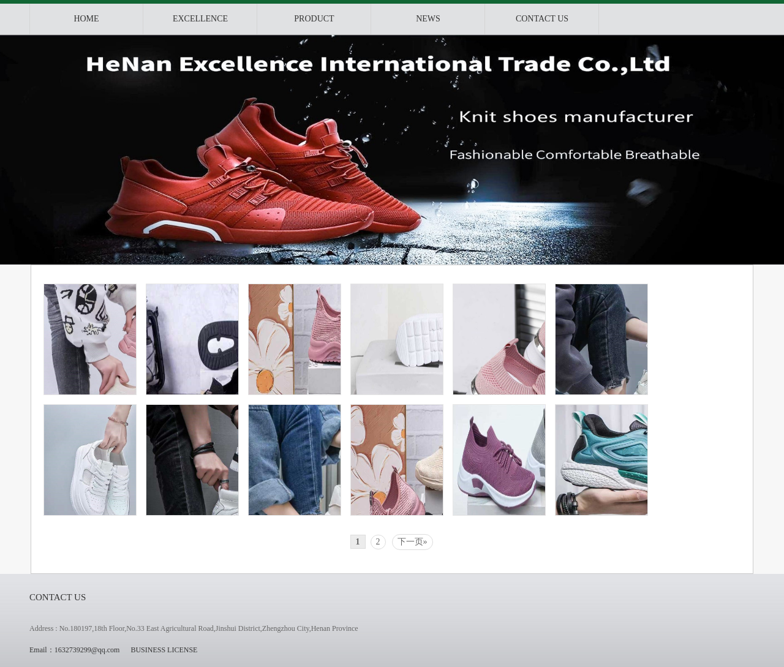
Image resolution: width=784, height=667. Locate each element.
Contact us (542, 18)
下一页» (413, 541)
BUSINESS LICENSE (163, 650)
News (428, 18)
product (314, 18)
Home (86, 18)
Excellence (200, 18)
